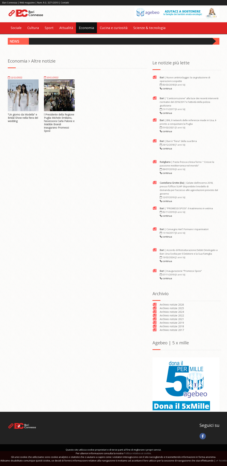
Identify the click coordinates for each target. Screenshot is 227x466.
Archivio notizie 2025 (172, 308)
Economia (86, 28)
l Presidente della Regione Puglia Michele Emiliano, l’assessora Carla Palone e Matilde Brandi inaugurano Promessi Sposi (59, 123)
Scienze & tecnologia (149, 28)
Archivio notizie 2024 (172, 312)
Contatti (65, 2)
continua (166, 88)
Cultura (33, 28)
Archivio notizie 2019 (172, 322)
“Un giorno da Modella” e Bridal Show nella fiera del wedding (23, 118)
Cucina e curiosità (114, 28)
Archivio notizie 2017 (172, 330)
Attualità (66, 28)
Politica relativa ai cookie (137, 453)
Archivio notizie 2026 (172, 304)
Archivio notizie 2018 (172, 326)
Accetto (221, 460)
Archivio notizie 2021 (172, 319)
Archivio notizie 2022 (172, 315)
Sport (49, 28)
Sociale (16, 28)
